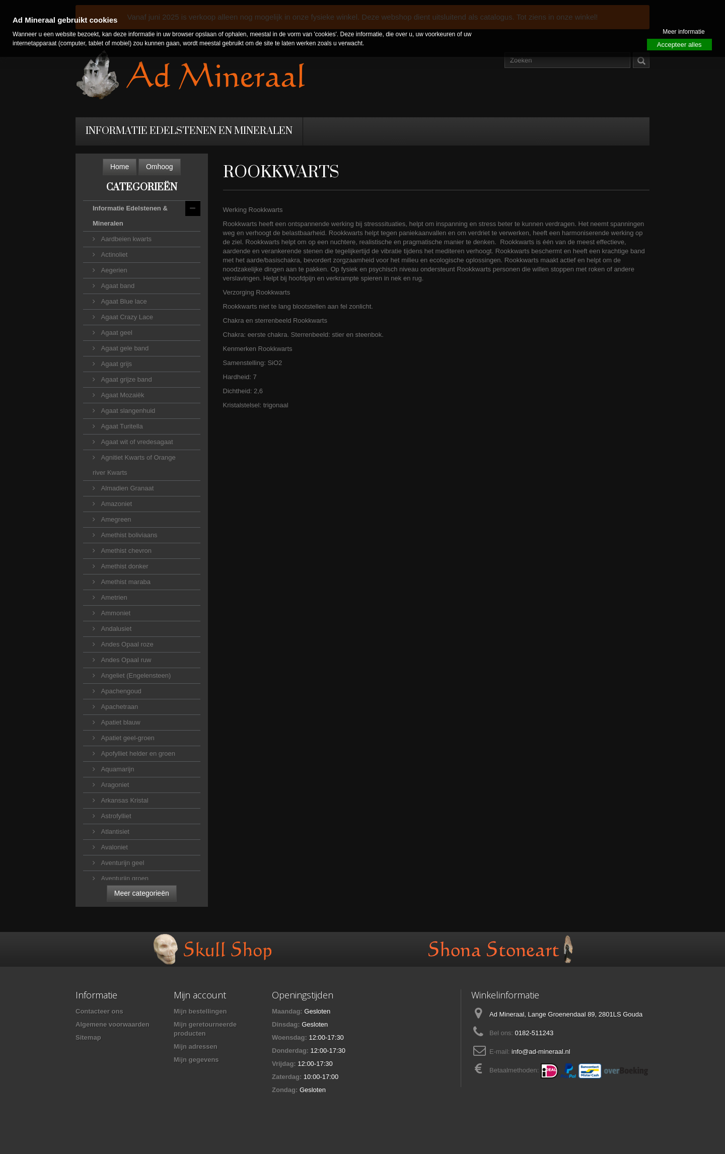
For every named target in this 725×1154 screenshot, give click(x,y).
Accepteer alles (679, 44)
